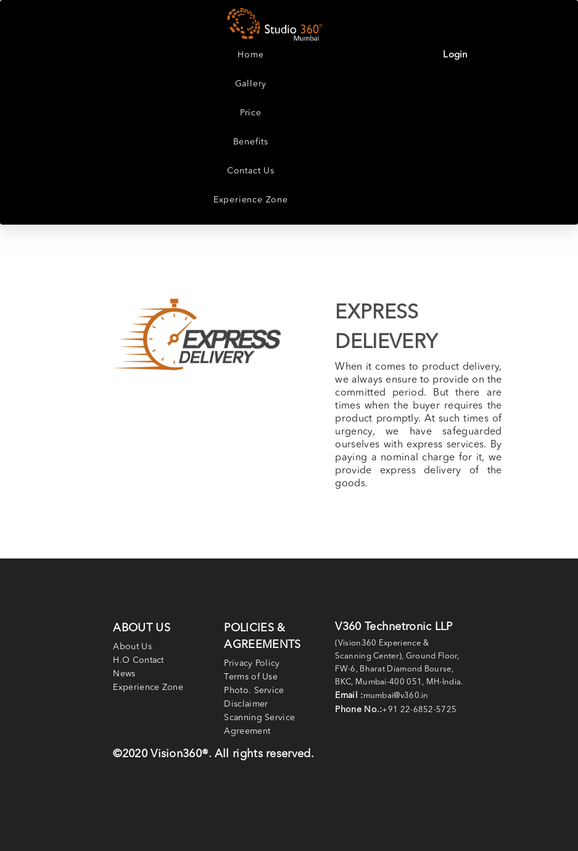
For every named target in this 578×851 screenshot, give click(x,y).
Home (250, 55)
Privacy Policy (251, 663)
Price (251, 113)
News (124, 674)
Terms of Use (251, 677)
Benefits (250, 142)
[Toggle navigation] (506, 25)
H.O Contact (138, 660)
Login (455, 55)
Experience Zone (250, 200)
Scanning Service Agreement (259, 724)
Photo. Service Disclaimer (254, 697)
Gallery (251, 84)
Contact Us (251, 171)
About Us (132, 646)
